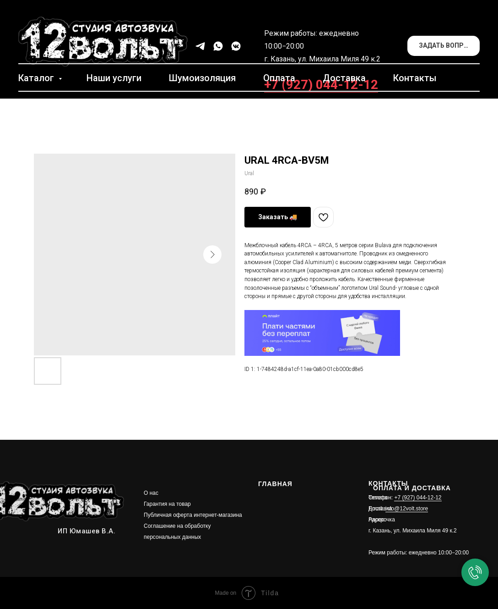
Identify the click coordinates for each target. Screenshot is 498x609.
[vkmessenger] (236, 46)
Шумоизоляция (202, 77)
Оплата (279, 77)
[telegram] (200, 46)
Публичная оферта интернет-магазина (193, 515)
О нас (151, 493)
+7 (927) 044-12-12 (321, 84)
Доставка (344, 77)
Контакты (415, 77)
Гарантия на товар (167, 504)
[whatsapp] (218, 46)
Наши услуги (114, 77)
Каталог (37, 77)
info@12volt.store (406, 508)
